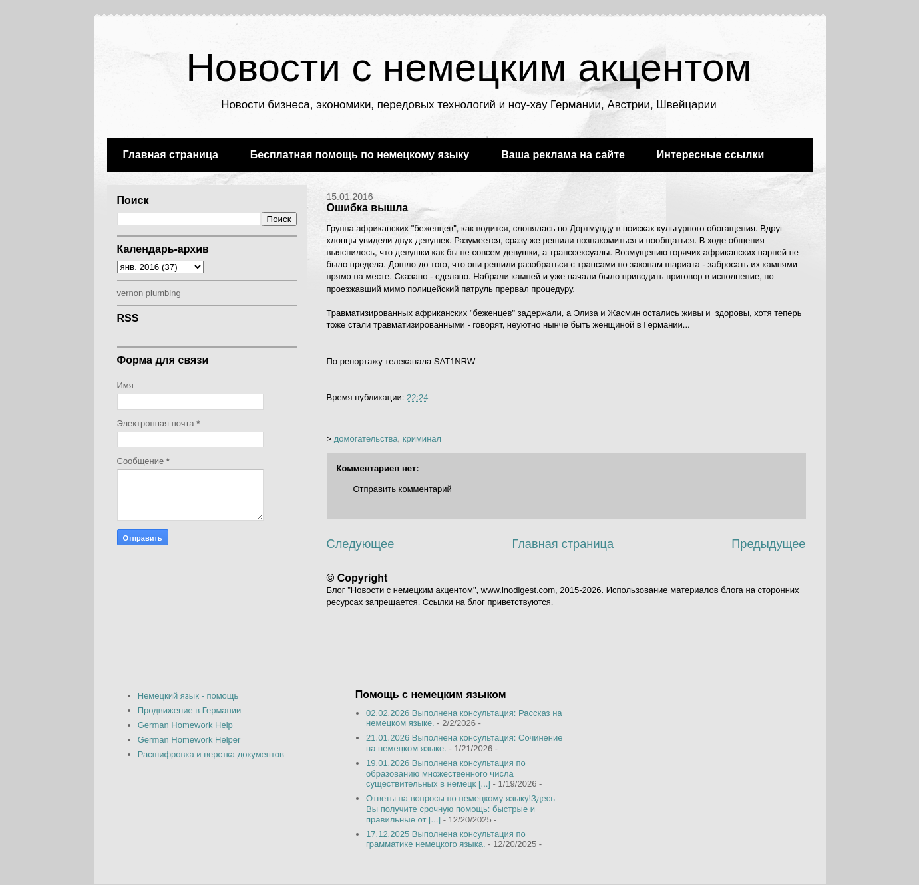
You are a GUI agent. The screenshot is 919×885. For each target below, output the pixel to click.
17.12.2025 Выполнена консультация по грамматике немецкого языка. (446, 839)
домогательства (366, 438)
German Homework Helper (189, 740)
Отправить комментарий (402, 489)
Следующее (361, 544)
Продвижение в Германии (190, 710)
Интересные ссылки (710, 154)
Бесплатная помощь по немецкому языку (359, 154)
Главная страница (170, 154)
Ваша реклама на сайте (563, 154)
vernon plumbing (149, 293)
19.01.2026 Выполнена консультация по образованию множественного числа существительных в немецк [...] (446, 773)
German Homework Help (185, 725)
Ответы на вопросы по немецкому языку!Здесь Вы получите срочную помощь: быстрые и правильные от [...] (460, 808)
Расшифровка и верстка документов (211, 754)
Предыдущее (768, 544)
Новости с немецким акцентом (468, 67)
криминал (422, 438)
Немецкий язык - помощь (188, 696)
